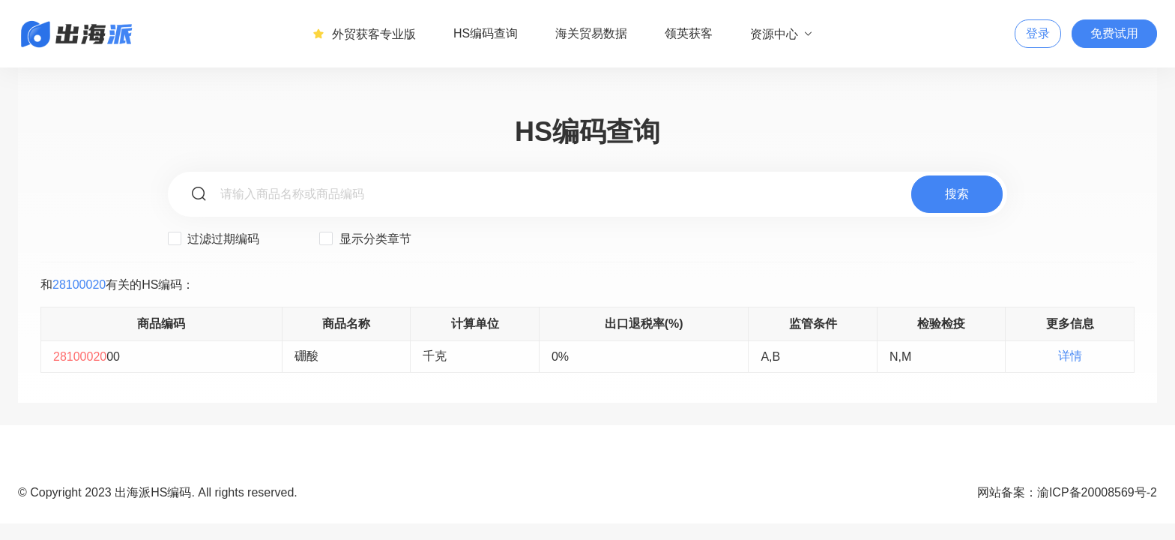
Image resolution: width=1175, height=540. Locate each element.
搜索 (957, 194)
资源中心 (782, 34)
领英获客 (689, 33)
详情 (1070, 356)
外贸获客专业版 (364, 34)
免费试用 (1114, 33)
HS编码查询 (485, 33)
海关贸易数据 (591, 33)
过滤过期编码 (213, 238)
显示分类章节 (365, 238)
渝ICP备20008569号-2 (1097, 492)
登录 (1038, 33)
